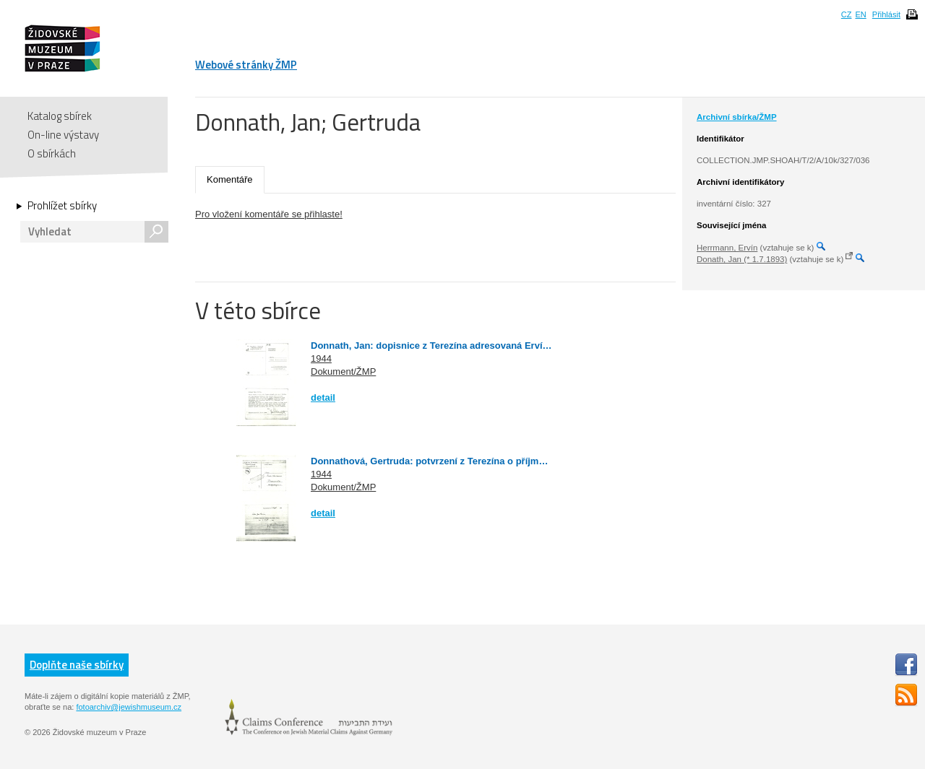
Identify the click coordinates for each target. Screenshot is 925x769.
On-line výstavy (63, 134)
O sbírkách (51, 153)
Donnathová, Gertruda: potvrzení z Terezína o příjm (424, 461)
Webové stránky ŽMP (246, 64)
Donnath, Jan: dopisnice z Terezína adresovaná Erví (427, 345)
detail (323, 397)
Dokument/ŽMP (343, 371)
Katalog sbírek (59, 116)
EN (860, 14)
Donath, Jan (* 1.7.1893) (742, 259)
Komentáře (230, 179)
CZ (846, 14)
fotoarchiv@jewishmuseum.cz (128, 707)
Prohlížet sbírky (62, 205)
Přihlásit (886, 14)
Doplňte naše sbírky (77, 664)
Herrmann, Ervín (727, 247)
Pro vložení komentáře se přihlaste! (269, 214)
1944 (321, 358)
